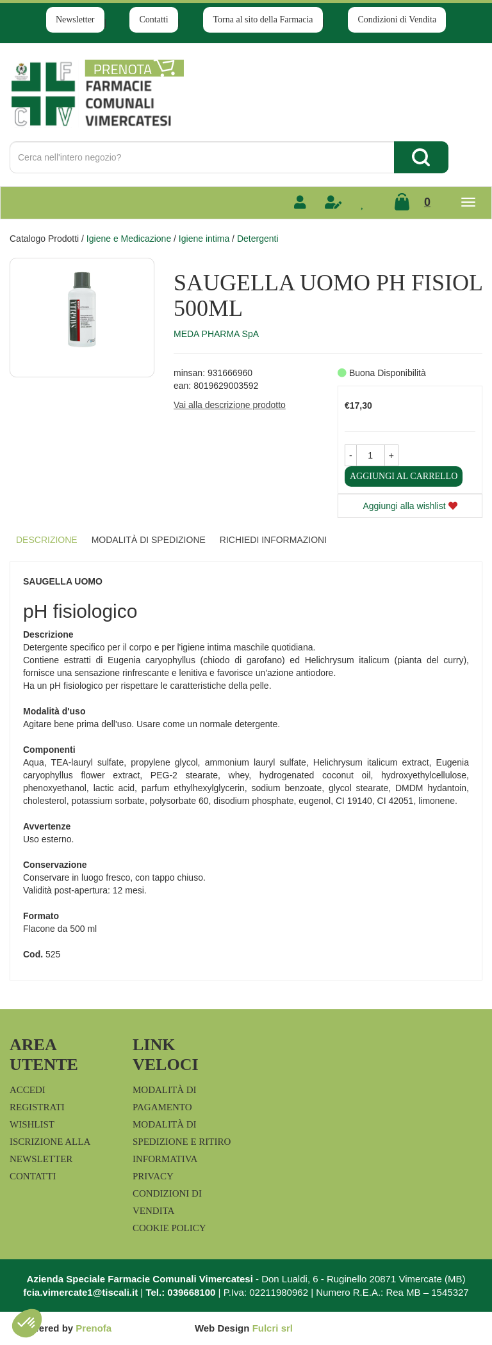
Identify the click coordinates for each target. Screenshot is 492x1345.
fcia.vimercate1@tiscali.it (80, 1292)
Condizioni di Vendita (396, 19)
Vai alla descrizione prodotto (230, 405)
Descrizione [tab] (47, 540)
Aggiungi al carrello (403, 476)
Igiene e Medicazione (128, 238)
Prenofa (93, 1328)
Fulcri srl (272, 1328)
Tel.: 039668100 (180, 1292)
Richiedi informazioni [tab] (273, 540)
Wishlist (32, 1124)
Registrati (37, 1107)
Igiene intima (204, 238)
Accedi (27, 1090)
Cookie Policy (169, 1228)
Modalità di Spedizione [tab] (149, 540)
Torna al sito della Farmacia (263, 19)
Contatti (153, 19)
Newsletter (75, 19)
